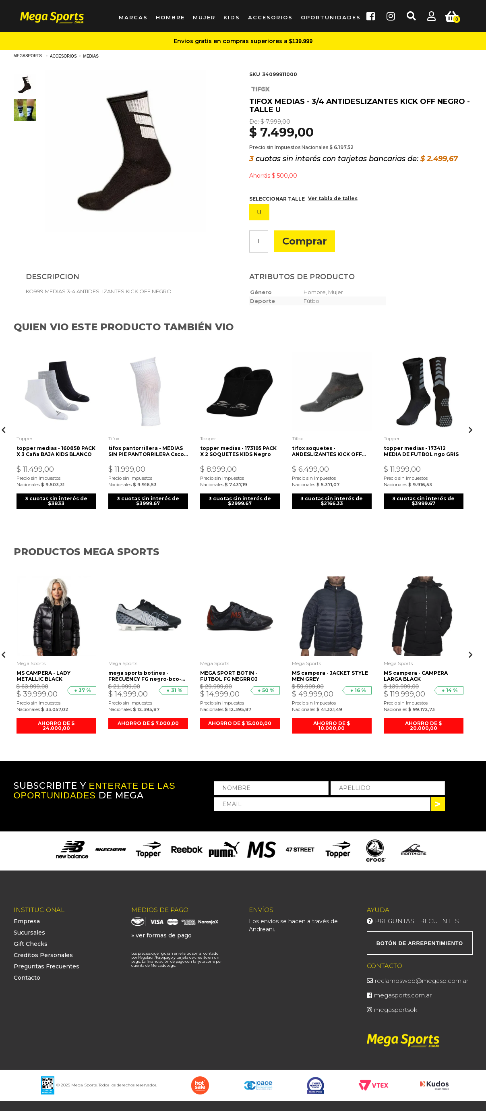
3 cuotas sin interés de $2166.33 (331, 500)
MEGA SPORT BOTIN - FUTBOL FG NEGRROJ (229, 676)
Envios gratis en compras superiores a (243, 41)
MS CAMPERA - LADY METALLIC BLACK (43, 676)
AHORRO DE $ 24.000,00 (56, 725)
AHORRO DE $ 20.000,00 (423, 725)
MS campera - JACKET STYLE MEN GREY (330, 676)
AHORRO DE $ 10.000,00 (331, 725)
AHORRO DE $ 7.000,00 (148, 723)
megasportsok (396, 1010)
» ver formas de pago (161, 935)
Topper (25, 438)
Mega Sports (31, 663)
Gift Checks (31, 943)
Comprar (304, 241)
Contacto (27, 977)
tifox (113, 438)
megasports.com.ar (403, 995)
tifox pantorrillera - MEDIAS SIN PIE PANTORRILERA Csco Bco (146, 451)
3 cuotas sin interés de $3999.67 (148, 500)
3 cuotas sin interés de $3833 (56, 500)
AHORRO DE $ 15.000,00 (239, 723)
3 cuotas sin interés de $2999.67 (240, 500)
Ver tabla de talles (333, 198)
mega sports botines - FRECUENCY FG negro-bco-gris (144, 676)
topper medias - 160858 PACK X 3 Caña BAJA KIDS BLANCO (56, 451)
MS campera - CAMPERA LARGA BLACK (416, 676)
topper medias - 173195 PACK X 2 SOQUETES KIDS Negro (238, 451)
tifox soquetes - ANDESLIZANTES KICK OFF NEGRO (327, 451)
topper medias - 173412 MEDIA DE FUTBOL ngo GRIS (421, 451)
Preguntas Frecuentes (46, 966)
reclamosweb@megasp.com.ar (421, 981)
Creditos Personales (43, 955)
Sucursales (29, 932)
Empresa (27, 921)
